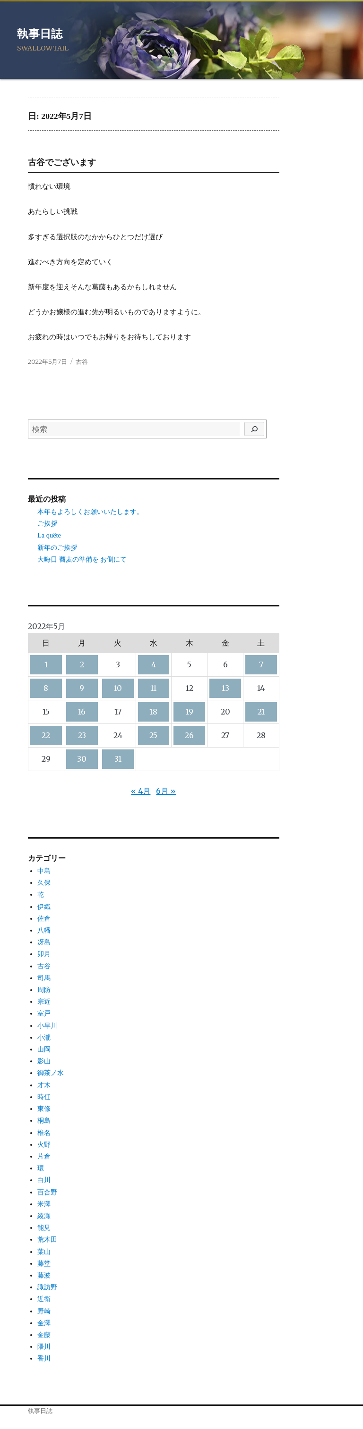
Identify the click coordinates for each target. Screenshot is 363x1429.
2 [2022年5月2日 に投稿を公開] (82, 664)
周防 (44, 989)
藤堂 (44, 1263)
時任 (44, 1097)
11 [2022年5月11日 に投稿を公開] (153, 688)
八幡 (44, 930)
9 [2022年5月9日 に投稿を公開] (81, 688)
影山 (44, 1061)
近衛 (44, 1299)
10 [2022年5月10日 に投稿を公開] (118, 688)
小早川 (47, 1025)
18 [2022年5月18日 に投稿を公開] (153, 711)
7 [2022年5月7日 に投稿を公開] (261, 664)
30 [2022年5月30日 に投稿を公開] (81, 759)
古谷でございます (62, 162)
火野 (44, 1144)
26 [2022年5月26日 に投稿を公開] (189, 735)
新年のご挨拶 (57, 547)
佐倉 (44, 918)
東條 (44, 1108)
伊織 (44, 906)
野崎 (44, 1311)
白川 (44, 1180)
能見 (44, 1227)
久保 (44, 882)
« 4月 (140, 791)
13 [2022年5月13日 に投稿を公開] (225, 688)
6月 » (166, 791)
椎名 (44, 1132)
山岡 (44, 1049)
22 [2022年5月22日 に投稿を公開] (46, 735)
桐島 (44, 1120)
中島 (44, 870)
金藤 (44, 1334)
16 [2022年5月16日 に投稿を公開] (82, 711)
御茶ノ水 (50, 1072)
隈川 (44, 1346)
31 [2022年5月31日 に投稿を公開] (117, 759)
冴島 (44, 942)
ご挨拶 (47, 523)
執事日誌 (39, 34)
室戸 (44, 1013)
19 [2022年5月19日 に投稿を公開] (189, 711)
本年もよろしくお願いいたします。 (90, 511)
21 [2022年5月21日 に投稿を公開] (261, 711)
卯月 (44, 954)
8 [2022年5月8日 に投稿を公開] (45, 688)
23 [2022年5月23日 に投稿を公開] (82, 735)
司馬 (44, 978)
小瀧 (44, 1037)
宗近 (44, 1001)
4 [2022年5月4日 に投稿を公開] (153, 664)
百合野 (47, 1192)
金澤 (44, 1323)
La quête (49, 535)
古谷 (82, 361)
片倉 (44, 1156)
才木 (44, 1085)
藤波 (44, 1275)
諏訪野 (47, 1287)
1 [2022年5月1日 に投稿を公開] (46, 664)
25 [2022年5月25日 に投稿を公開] (153, 735)
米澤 (44, 1204)
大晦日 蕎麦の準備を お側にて (82, 559)
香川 (44, 1358)
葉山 (44, 1251)
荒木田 (47, 1239)
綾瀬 (44, 1215)
